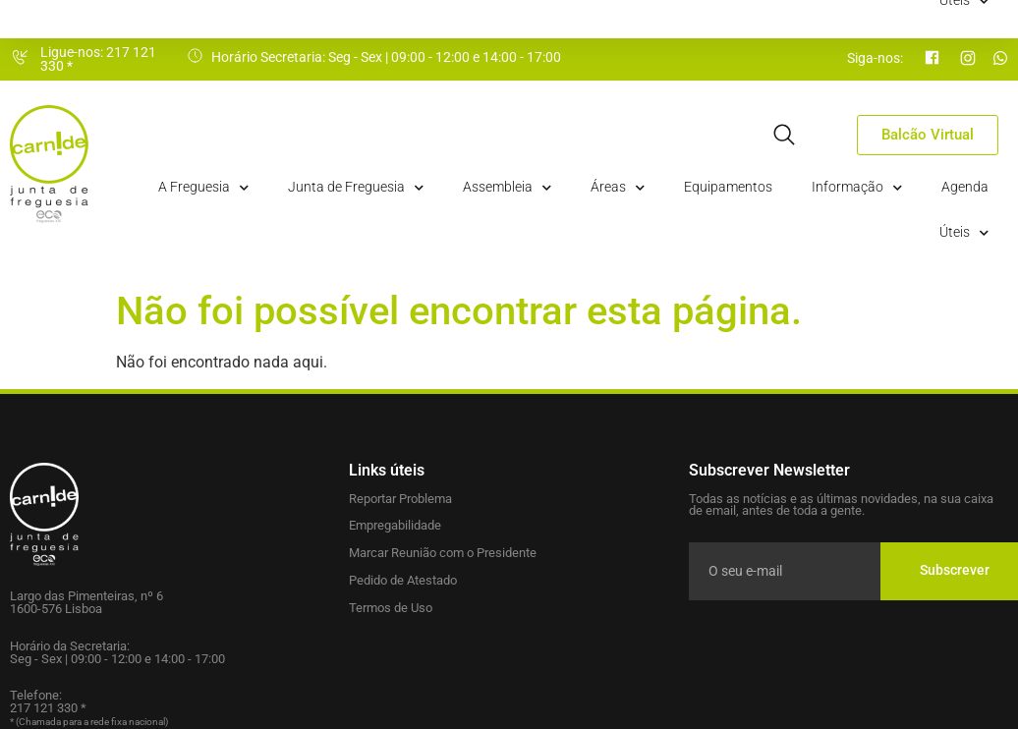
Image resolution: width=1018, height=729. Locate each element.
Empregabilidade (395, 525)
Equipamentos (728, 187)
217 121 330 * (48, 708)
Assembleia (507, 187)
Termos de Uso (390, 607)
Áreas (618, 187)
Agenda (965, 187)
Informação (857, 187)
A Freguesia (203, 187)
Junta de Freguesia (356, 187)
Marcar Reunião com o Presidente (443, 552)
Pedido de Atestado (403, 580)
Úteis (964, 233)
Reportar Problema (400, 498)
